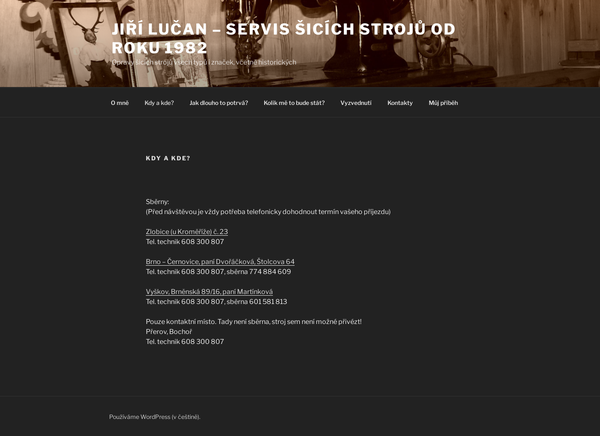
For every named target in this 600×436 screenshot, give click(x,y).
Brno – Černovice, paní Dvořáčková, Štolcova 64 (220, 262)
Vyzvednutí (356, 102)
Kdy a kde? (159, 102)
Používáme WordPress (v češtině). (154, 416)
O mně (120, 102)
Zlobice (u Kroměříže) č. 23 (187, 232)
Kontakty (400, 102)
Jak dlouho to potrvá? (219, 102)
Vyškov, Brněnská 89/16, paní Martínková (209, 292)
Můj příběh (443, 102)
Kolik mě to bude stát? (294, 102)
